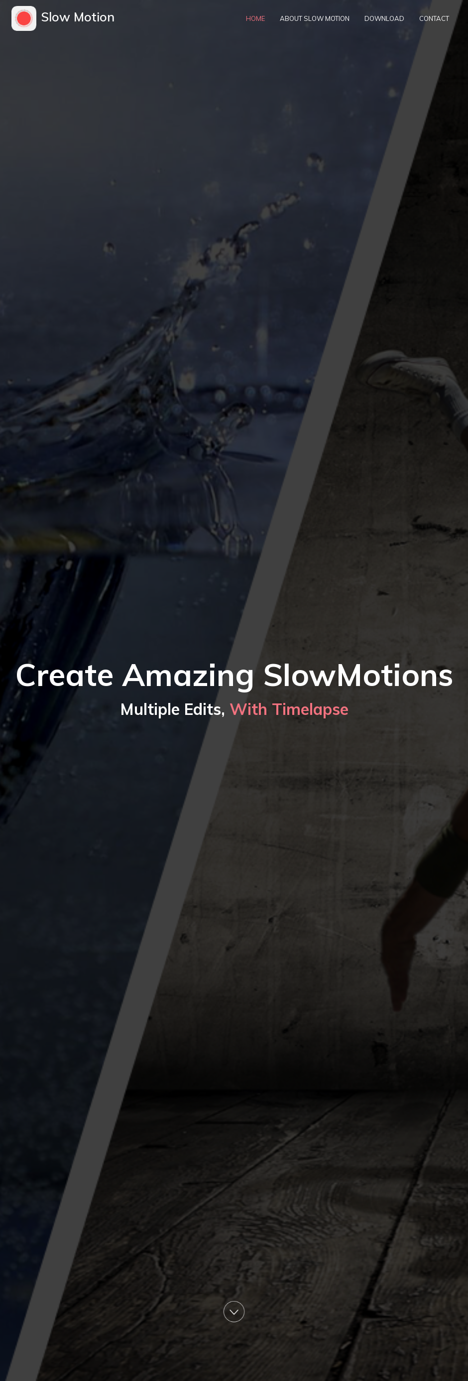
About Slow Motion (315, 18)
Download (384, 18)
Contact (434, 18)
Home (255, 18)
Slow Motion (78, 16)
